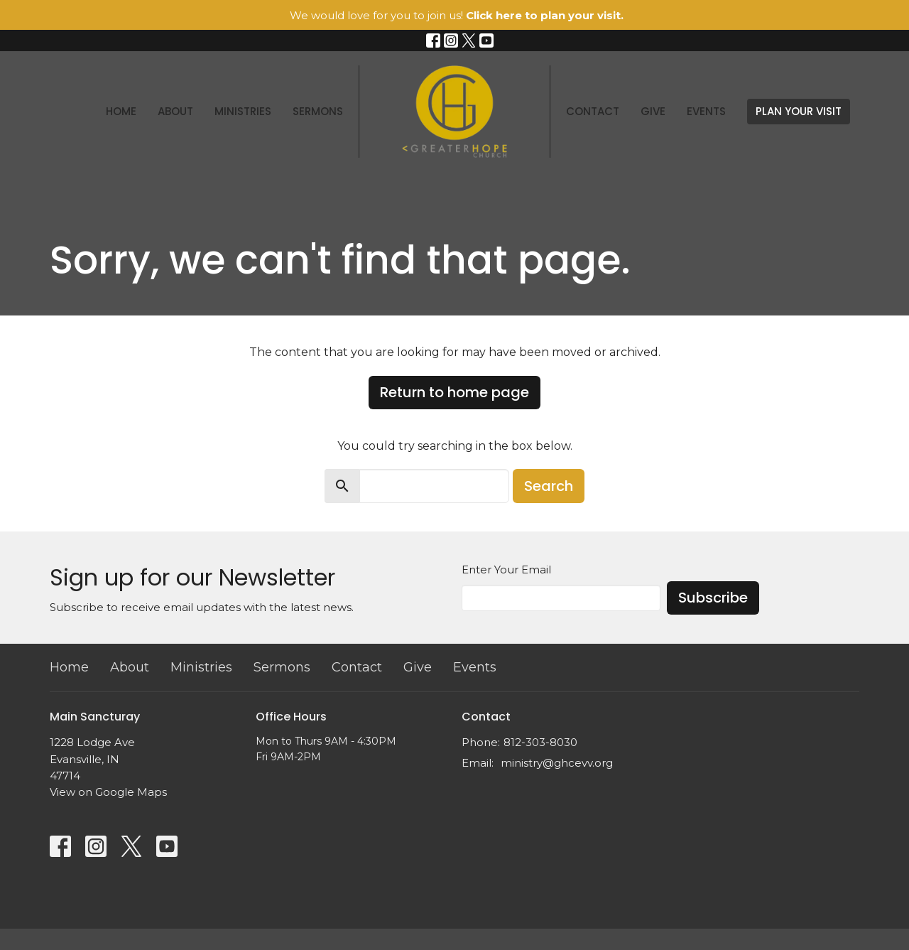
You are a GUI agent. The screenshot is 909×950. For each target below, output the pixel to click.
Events (706, 111)
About (175, 111)
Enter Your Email (506, 569)
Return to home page (454, 392)
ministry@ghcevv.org (557, 763)
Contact (592, 111)
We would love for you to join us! (457, 15)
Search (548, 486)
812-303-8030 (540, 742)
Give (653, 111)
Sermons (318, 111)
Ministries (242, 111)
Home (121, 111)
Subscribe (713, 598)
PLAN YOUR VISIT (799, 111)
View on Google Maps (108, 792)
